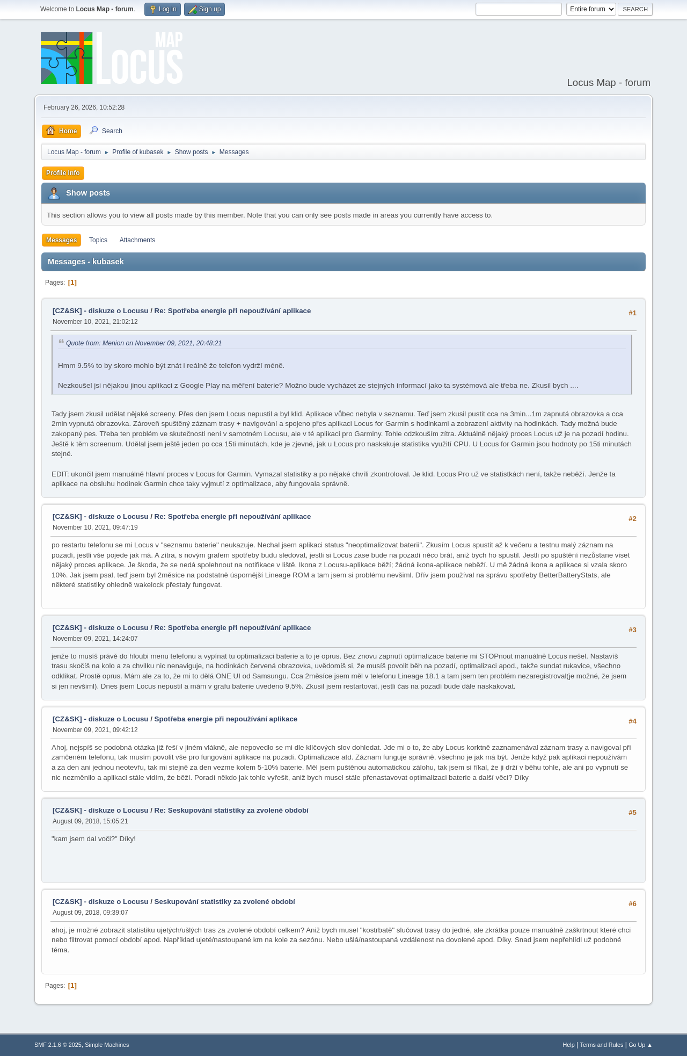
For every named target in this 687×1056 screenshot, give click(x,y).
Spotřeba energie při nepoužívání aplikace (226, 719)
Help (569, 1044)
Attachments (138, 240)
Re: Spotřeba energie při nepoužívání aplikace (233, 311)
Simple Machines (107, 1044)
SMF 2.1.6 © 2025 (58, 1044)
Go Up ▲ (640, 1044)
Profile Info (63, 173)
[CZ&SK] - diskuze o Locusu (100, 311)
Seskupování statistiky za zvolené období (225, 902)
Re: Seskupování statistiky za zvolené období (232, 810)
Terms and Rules (602, 1044)
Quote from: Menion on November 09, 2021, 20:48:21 (144, 343)
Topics (98, 240)
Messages (61, 240)
